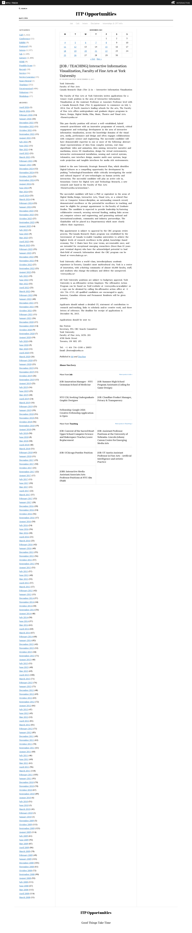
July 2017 (23, 479)
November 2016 (26, 510)
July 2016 (23, 525)
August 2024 (25, 184)
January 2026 (25, 118)
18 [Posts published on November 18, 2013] (65, 51)
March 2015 (24, 586)
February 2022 (26, 295)
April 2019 (24, 398)
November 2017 (26, 464)
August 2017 (25, 475)
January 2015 (25, 594)
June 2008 (24, 885)
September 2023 (27, 222)
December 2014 (26, 598)
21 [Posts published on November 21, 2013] (96, 51)
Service (22, 73)
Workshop (24, 96)
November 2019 (26, 371)
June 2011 (24, 759)
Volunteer (24, 92)
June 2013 (24, 667)
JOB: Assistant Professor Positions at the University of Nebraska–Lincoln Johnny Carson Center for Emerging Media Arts (112, 437)
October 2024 (25, 176)
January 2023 (25, 253)
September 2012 (27, 701)
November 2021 (26, 306)
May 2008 (23, 889)
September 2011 (27, 747)
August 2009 (25, 832)
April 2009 (24, 847)
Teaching (23, 84)
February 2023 (26, 249)
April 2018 (24, 444)
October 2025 (25, 130)
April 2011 (24, 767)
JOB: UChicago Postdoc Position (76, 452)
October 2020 (25, 329)
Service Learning (27, 77)
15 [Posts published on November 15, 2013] (106, 47)
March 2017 (24, 494)
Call (77, 23)
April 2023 (24, 241)
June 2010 (24, 805)
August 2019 (25, 383)
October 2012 (25, 697)
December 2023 (26, 210)
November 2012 (26, 694)
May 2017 (23, 487)
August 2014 (25, 613)
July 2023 (23, 230)
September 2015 (27, 563)
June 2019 (24, 391)
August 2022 (25, 272)
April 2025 (24, 153)
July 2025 (23, 141)
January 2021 (25, 318)
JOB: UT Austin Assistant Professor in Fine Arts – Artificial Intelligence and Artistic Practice (114, 457)
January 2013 (25, 686)
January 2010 (25, 816)
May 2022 (23, 283)
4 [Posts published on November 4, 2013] (65, 42)
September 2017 (27, 471)
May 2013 (23, 671)
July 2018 (23, 433)
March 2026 (24, 111)
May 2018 (23, 441)
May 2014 (23, 625)
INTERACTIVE (183, 3)
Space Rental (25, 80)
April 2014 (24, 628)
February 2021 (26, 314)
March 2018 (24, 448)
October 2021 (25, 310)
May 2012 (23, 717)
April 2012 (24, 721)
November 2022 (26, 260)
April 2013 (24, 674)
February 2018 (26, 452)
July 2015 (23, 571)
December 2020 (26, 322)
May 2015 (23, 579)
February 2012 (26, 728)
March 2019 (24, 402)
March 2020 (24, 356)
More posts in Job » (125, 374)
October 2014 (25, 605)
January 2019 (25, 410)
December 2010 (26, 782)
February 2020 (26, 360)
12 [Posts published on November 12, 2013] (75, 47)
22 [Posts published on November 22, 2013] (106, 51)
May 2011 (23, 763)
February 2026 (26, 115)
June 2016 (24, 529)
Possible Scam (25, 65)
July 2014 (23, 617)
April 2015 (24, 582)
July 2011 (23, 755)
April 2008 (24, 893)
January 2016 (25, 548)
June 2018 (24, 437)
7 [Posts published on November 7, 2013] (96, 42)
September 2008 (27, 874)
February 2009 (26, 855)
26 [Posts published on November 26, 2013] (75, 55)
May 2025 (23, 149)
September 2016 (27, 517)
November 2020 (26, 325)
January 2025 (25, 164)
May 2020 (23, 348)
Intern (85, 23)
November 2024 (26, 172)
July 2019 (23, 387)
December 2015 (26, 552)
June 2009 (24, 839)
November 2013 (26, 648)
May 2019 (23, 395)
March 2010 (24, 809)
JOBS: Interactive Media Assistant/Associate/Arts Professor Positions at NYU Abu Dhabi (76, 476)
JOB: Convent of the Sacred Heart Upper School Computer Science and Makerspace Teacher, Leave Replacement (77, 435)
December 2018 (26, 414)
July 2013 (23, 663)
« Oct (92, 59)
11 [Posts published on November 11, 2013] (65, 47)
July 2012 (23, 709)
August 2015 (25, 567)
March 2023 (24, 245)
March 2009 (24, 851)
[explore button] (173, 2)
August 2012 (25, 705)
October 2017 (25, 467)
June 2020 (24, 345)
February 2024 (26, 203)
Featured (23, 46)
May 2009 (23, 843)
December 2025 (26, 122)
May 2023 (23, 237)
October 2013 (25, 651)
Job (71, 23)
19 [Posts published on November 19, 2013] (75, 51)
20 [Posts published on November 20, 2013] (85, 51)
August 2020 (25, 337)
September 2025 (27, 134)
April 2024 (24, 195)
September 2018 (27, 425)
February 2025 (26, 161)
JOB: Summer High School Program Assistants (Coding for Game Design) (113, 384)
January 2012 (25, 732)
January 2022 (25, 299)
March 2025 (24, 157)
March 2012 (24, 724)
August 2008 (25, 878)
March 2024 (24, 199)
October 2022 (25, 264)
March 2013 (24, 678)
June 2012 (24, 713)
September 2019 (27, 379)
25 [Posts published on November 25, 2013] (65, 55)
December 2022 (26, 256)
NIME (21, 61)
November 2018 (26, 418)
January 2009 (25, 859)
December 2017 (26, 460)
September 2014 (27, 609)
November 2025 (26, 126)
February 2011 (26, 774)
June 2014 (24, 621)
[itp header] (96, 2)
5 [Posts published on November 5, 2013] (75, 42)
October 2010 (25, 790)
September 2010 (27, 793)
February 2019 (26, 406)
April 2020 (24, 352)
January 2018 (25, 456)
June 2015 (24, 575)
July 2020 (23, 341)
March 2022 (24, 291)
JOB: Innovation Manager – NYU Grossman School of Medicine (76, 383)
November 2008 (26, 866)
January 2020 (25, 364)
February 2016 (26, 544)
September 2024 (27, 180)
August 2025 (25, 138)
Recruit (22, 69)
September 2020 (27, 333)
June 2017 (24, 483)
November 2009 (26, 820)
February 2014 (26, 636)
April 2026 (24, 107)
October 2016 (25, 513)
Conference (24, 38)
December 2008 (26, 862)
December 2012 (26, 690)
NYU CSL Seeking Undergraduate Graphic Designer (77, 399)
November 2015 (26, 556)
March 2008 (24, 897)
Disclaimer (95, 23)
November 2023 (26, 214)
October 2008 (25, 870)
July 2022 (23, 276)
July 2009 (23, 836)
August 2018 (25, 429)
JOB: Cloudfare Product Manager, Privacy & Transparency (114, 399)
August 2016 (25, 521)
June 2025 (24, 145)
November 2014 (26, 602)
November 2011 (26, 740)
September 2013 (27, 655)
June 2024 (24, 187)
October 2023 (25, 218)
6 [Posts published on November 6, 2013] (85, 42)
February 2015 (26, 590)
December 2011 (26, 736)
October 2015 (25, 559)
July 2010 (23, 801)
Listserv (23, 57)
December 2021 (26, 302)
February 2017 (26, 498)
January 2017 (25, 502)
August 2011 (25, 751)
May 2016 (23, 533)
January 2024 (25, 207)
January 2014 (25, 640)
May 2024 (23, 191)
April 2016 (24, 536)
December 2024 (26, 168)
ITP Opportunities (96, 13)
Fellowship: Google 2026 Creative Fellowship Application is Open (76, 412)
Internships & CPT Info (113, 23)
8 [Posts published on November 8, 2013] (106, 42)
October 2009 (25, 824)
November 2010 (26, 786)
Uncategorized (26, 88)
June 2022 (24, 279)
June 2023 (24, 233)
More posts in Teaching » (123, 424)
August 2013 (25, 659)
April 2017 (24, 490)
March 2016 (24, 540)
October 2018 (25, 421)
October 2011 (25, 744)
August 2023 (25, 226)
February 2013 (26, 682)
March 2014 (24, 632)
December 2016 (26, 506)
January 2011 (25, 778)
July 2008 (23, 882)
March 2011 (24, 770)
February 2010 (26, 813)
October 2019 (25, 375)
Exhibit (22, 42)
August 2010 (25, 797)
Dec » (99, 59)
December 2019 (26, 368)
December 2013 (26, 644)
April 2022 (24, 287)
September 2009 (27, 828)
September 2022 (27, 268)
